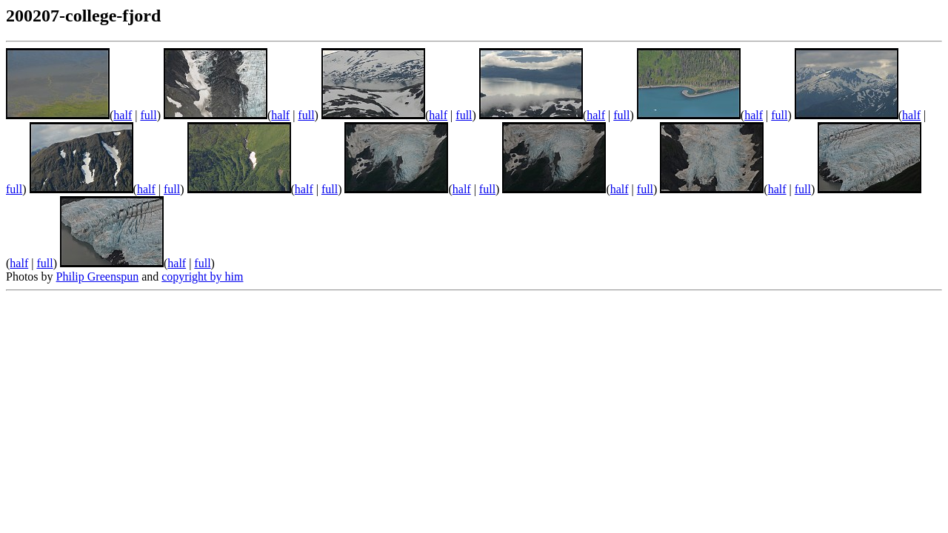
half (122, 115)
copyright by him (202, 276)
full (148, 115)
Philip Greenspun (97, 276)
